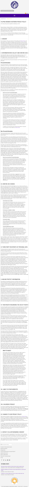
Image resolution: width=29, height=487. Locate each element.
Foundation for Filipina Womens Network (7, 10)
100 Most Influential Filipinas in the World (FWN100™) (8, 451)
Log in (27, 13)
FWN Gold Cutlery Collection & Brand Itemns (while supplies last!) (12, 466)
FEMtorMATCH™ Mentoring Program (5, 456)
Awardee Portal (3, 18)
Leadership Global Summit (4, 453)
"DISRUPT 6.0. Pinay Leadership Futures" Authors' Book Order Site (12, 473)
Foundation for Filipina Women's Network (6, 446)
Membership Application (4, 448)
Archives (2, 457)
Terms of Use (23, 40)
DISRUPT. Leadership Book (4, 454)
